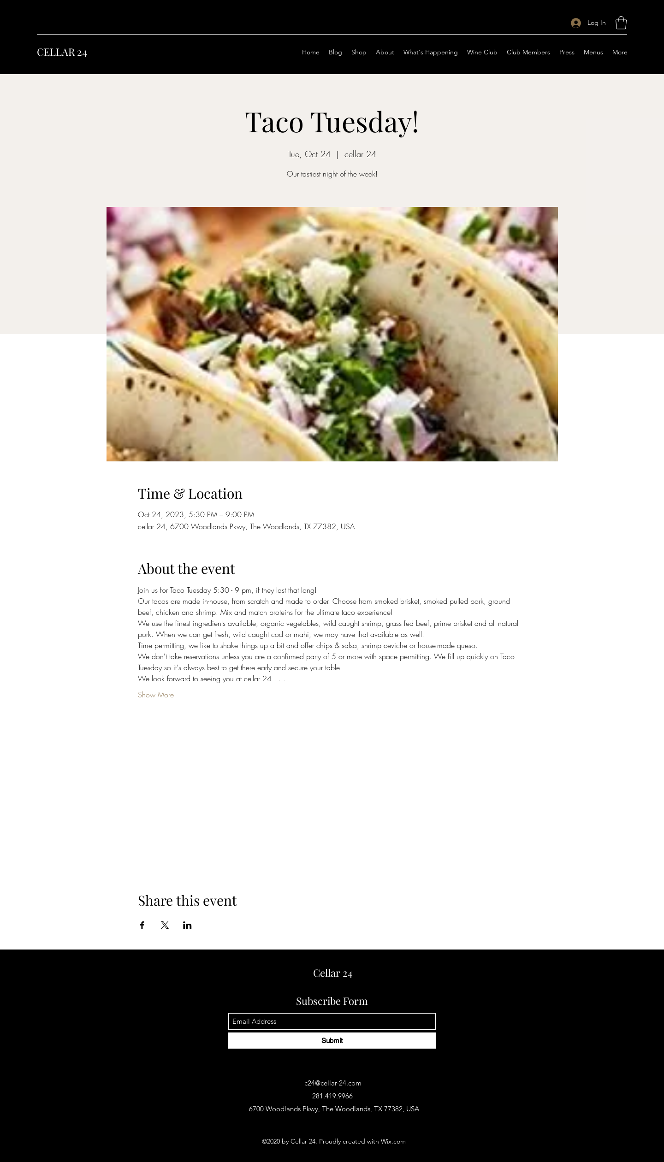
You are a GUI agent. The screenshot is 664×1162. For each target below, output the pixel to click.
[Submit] (332, 1040)
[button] (621, 22)
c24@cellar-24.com (333, 1083)
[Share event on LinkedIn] (187, 925)
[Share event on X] (164, 925)
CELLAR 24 (62, 52)
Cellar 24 (333, 972)
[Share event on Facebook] (142, 925)
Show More (156, 695)
